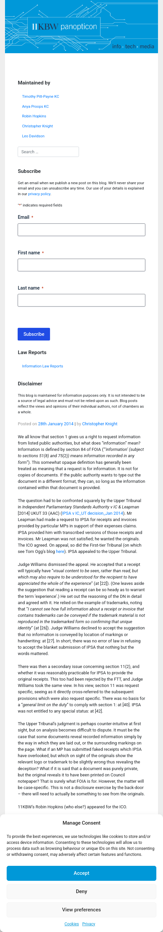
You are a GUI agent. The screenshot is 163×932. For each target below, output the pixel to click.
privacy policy (39, 194)
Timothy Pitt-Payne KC (40, 96)
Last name (30, 288)
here (60, 551)
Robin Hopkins (34, 116)
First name (31, 253)
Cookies (72, 924)
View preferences (81, 910)
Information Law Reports (42, 366)
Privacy (88, 924)
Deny (81, 891)
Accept (81, 873)
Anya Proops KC (35, 106)
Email (25, 217)
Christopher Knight (37, 126)
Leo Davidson (33, 136)
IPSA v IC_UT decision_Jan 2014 (92, 513)
